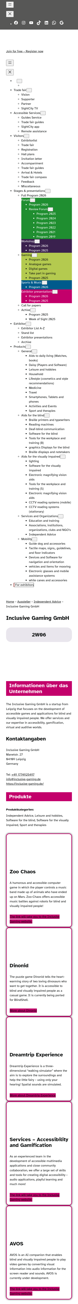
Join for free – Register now (24, 51)
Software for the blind (20, 820)
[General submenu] (34, 351)
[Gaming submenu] (34, 255)
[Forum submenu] (32, 200)
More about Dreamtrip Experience (33, 1095)
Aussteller (23, 602)
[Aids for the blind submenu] (46, 415)
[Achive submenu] (33, 310)
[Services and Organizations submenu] (60, 516)
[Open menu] (10, 5)
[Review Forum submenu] (50, 209)
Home (10, 602)
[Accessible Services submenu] (43, 113)
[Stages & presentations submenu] (47, 191)
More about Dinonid (23, 1011)
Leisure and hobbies (48, 816)
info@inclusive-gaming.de (23, 779)
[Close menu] (10, 14)
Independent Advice (47, 602)
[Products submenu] (28, 347)
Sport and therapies (33, 825)
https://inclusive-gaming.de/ (25, 784)
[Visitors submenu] (26, 136)
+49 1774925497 (22, 775)
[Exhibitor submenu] (28, 324)
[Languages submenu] (19, 81)
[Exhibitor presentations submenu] (55, 292)
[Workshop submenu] (37, 241)
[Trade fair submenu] (29, 90)
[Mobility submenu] (34, 539)
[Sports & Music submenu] (44, 283)
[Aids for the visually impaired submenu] (62, 457)
